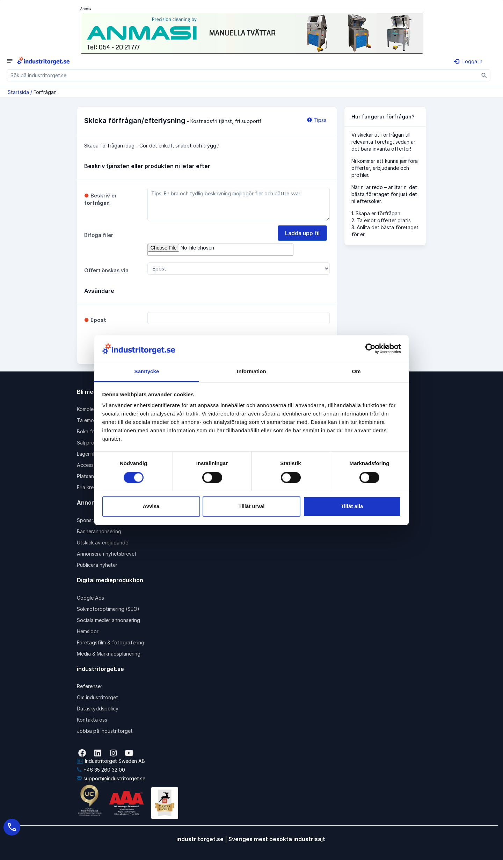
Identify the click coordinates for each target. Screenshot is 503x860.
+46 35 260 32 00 (101, 770)
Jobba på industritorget (105, 731)
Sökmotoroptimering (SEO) (108, 609)
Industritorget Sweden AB (111, 761)
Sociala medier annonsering (108, 620)
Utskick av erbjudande (102, 542)
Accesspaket (92, 465)
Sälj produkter (93, 443)
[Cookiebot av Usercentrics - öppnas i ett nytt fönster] (370, 348)
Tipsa (317, 120)
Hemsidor (88, 631)
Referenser (89, 686)
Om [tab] (356, 372)
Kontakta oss (92, 720)
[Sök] (484, 75)
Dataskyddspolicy (97, 708)
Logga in (468, 61)
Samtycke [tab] (146, 372)
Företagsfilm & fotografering (110, 642)
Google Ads (90, 598)
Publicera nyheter (97, 565)
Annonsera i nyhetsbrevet (107, 554)
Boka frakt (89, 431)
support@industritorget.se (111, 778)
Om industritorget (97, 697)
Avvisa (151, 507)
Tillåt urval (252, 507)
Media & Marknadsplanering (108, 654)
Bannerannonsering (99, 531)
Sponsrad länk (93, 520)
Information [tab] (251, 372)
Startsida (18, 92)
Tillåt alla (352, 507)
